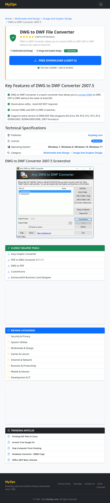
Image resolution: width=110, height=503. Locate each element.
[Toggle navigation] (101, 4)
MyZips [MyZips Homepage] (11, 4)
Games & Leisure (18, 354)
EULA (100, 483)
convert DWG (85, 94)
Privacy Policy (64, 483)
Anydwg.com (95, 135)
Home (8, 18)
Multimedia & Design (21, 348)
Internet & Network (20, 359)
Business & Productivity (22, 365)
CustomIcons (16, 271)
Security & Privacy (19, 336)
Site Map (77, 483)
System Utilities (18, 342)
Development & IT (19, 377)
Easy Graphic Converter (22, 254)
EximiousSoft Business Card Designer (29, 277)
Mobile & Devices (18, 371)
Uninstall (101, 487)
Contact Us (90, 483)
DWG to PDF (16, 265)
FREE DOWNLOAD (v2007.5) (55, 60)
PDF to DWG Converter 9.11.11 (26, 259)
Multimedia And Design (27, 18)
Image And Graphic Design (57, 18)
